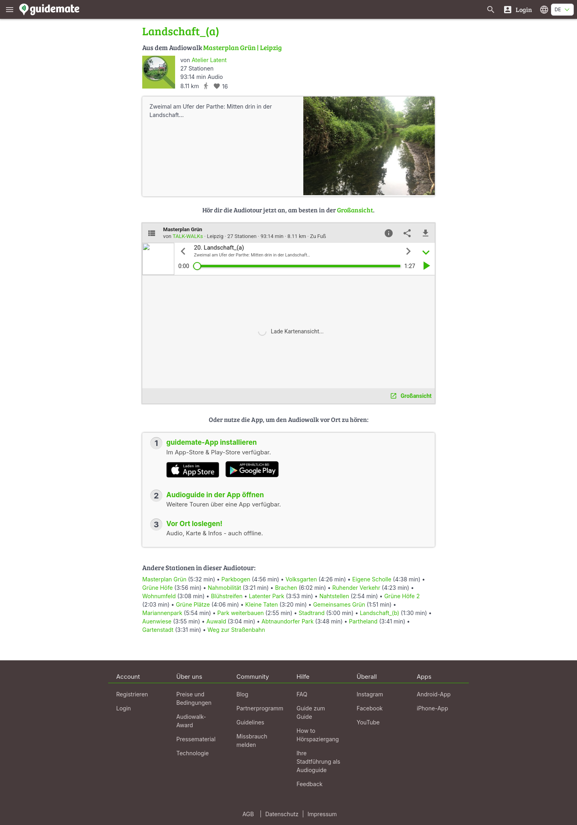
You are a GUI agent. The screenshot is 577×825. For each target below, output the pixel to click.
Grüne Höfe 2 (402, 596)
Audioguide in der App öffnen (215, 495)
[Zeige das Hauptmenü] (9, 9)
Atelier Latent (209, 59)
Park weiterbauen (240, 612)
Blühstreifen (226, 596)
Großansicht (355, 210)
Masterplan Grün (164, 579)
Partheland (363, 621)
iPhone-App (432, 708)
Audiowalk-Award (191, 720)
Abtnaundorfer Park (288, 621)
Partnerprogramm (259, 708)
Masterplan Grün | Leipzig (242, 47)
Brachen (286, 587)
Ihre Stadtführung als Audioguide (318, 761)
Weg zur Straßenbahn (236, 629)
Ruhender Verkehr (356, 587)
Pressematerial (196, 739)
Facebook (370, 708)
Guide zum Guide (311, 712)
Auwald (216, 621)
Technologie (192, 753)
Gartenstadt (158, 629)
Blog (242, 694)
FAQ (302, 694)
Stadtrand (312, 612)
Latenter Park (266, 596)
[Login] (517, 9)
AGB (248, 814)
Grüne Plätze (193, 604)
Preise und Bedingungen (194, 698)
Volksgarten (301, 579)
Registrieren (132, 694)
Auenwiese (156, 621)
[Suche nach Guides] (491, 9)
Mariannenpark (162, 612)
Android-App (434, 694)
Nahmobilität (224, 587)
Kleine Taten (261, 604)
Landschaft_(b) (379, 612)
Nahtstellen (334, 596)
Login (123, 708)
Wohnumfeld (159, 596)
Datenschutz (282, 814)
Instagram (370, 694)
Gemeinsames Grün (339, 604)
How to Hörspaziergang (318, 734)
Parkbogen (236, 579)
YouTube (368, 722)
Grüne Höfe (157, 587)
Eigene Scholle (371, 579)
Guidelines (250, 722)
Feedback (310, 784)
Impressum (322, 814)
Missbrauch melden (251, 740)
